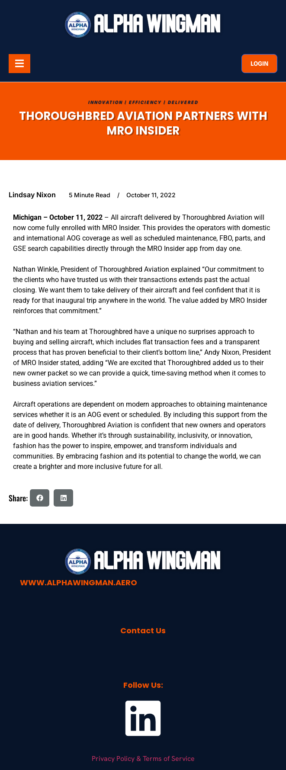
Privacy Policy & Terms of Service (143, 758)
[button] (39, 498)
